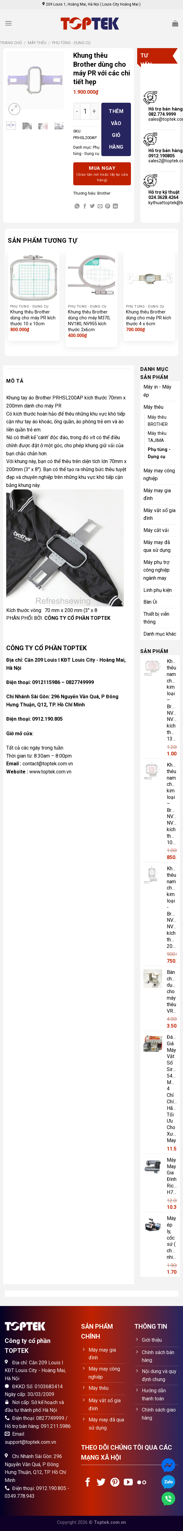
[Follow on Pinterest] (114, 1483)
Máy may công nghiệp (159, 475)
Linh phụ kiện (157, 590)
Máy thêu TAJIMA (157, 437)
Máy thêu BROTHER (158, 421)
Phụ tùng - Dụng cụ (71, 42)
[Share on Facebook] (84, 206)
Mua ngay (102, 174)
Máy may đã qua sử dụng (157, 546)
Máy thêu (37, 42)
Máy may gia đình (157, 495)
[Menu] (8, 23)
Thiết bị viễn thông (156, 618)
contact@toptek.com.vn (47, 764)
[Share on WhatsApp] (77, 206)
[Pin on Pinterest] (107, 206)
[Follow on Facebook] (87, 1483)
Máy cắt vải (156, 530)
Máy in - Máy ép (157, 391)
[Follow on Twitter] (101, 1483)
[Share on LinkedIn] (115, 206)
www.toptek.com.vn (50, 772)
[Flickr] (141, 1483)
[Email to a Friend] (100, 206)
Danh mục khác (159, 634)
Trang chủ (11, 42)
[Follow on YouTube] (128, 1483)
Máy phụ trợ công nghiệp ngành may (156, 570)
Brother (103, 193)
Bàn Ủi (150, 602)
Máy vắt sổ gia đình (159, 514)
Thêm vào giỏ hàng (116, 129)
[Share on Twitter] (92, 206)
